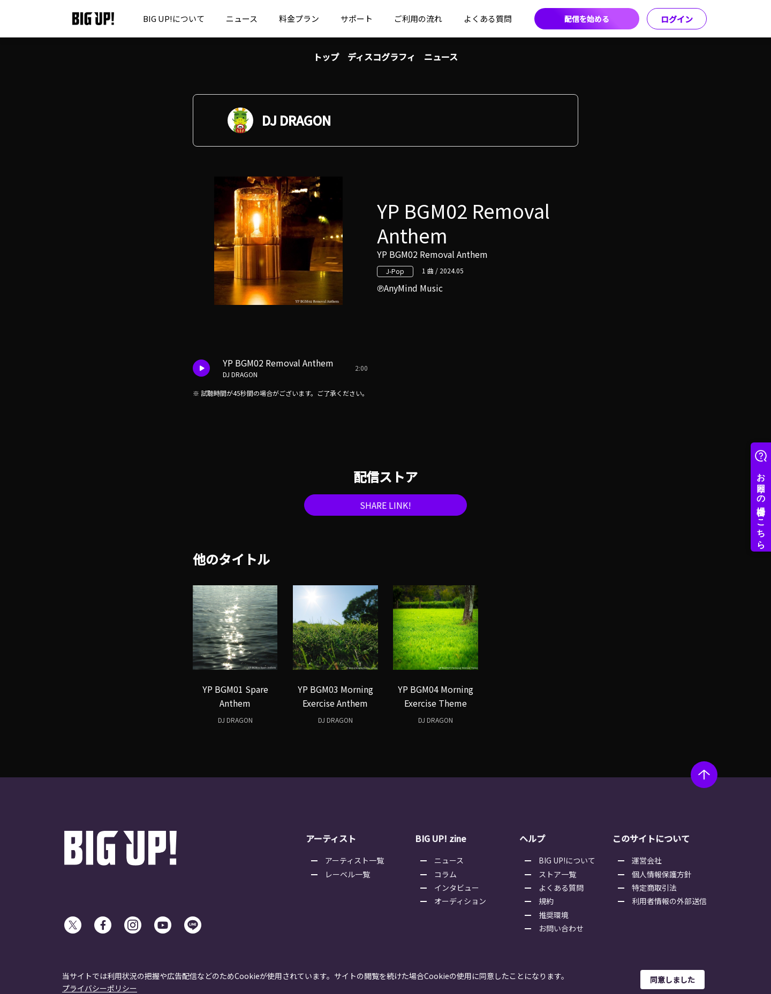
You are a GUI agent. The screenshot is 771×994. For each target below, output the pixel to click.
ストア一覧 (557, 874)
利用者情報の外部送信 (669, 901)
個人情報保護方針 (662, 874)
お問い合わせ (561, 928)
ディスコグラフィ (381, 56)
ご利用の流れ (418, 18)
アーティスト (331, 838)
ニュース (242, 18)
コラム (445, 874)
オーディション (460, 901)
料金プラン (299, 18)
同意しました (672, 979)
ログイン (677, 19)
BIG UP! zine (440, 838)
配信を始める (586, 18)
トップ (326, 56)
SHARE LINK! (385, 505)
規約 (546, 901)
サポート (357, 18)
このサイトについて (651, 838)
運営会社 (647, 860)
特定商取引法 (654, 887)
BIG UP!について (174, 18)
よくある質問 (488, 18)
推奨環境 (554, 914)
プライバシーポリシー (99, 988)
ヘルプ (532, 838)
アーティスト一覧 (354, 860)
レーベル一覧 (347, 874)
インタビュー (456, 887)
